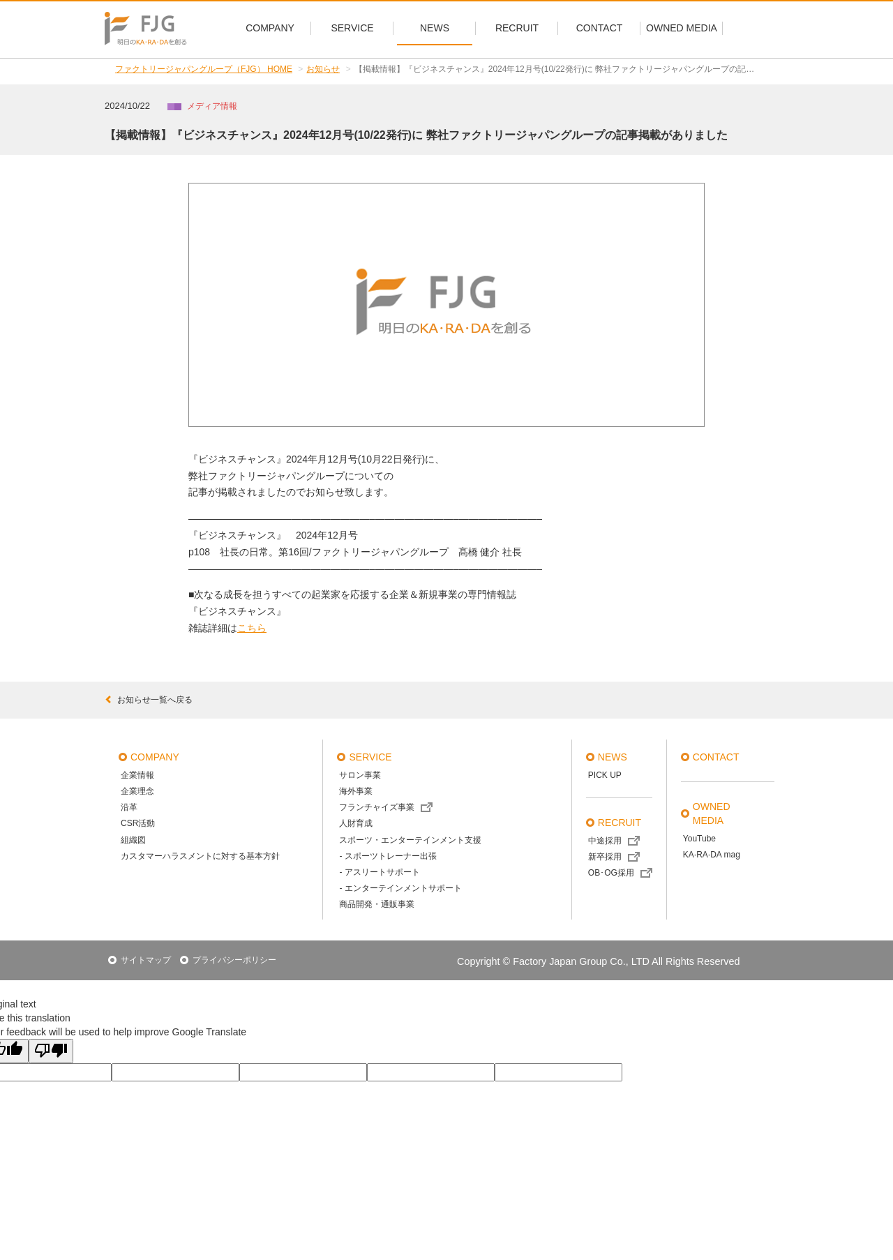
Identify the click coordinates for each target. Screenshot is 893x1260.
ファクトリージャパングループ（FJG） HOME (203, 69)
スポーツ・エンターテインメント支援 (410, 840)
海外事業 (356, 791)
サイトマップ (146, 960)
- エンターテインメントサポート (400, 888)
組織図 (133, 840)
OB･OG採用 (611, 873)
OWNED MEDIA (711, 813)
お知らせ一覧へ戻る (149, 700)
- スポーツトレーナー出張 (387, 856)
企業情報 (137, 775)
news (612, 757)
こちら (252, 627)
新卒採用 (605, 857)
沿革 (129, 807)
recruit (619, 822)
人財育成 (356, 823)
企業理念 (137, 791)
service (370, 757)
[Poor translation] (51, 1051)
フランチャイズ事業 (376, 807)
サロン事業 (360, 775)
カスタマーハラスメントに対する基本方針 (200, 856)
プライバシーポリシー (234, 960)
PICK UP (605, 775)
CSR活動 (138, 823)
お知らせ (323, 69)
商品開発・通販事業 (376, 904)
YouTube (699, 838)
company (154, 757)
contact (716, 757)
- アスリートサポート (379, 872)
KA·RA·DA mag (711, 855)
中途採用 (605, 841)
